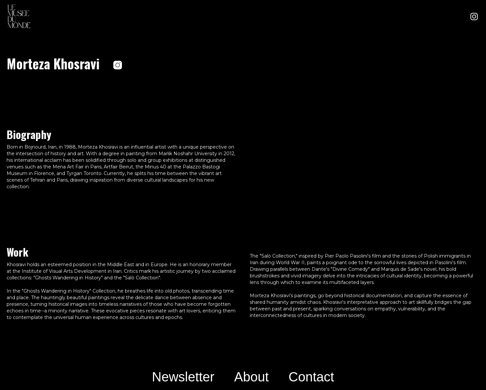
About (251, 377)
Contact (311, 377)
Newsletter (183, 377)
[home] (20, 16)
